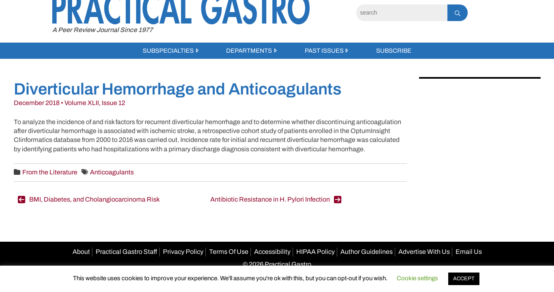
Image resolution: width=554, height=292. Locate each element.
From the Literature (49, 172)
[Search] (401, 12)
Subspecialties (168, 50)
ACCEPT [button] (464, 278)
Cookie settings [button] (417, 278)
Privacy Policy (183, 251)
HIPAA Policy (315, 251)
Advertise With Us (424, 251)
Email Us (469, 251)
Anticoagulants (112, 172)
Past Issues (324, 50)
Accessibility (272, 251)
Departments (249, 50)
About (81, 251)
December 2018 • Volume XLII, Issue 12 (69, 102)
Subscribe (393, 50)
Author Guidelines (366, 251)
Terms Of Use (228, 251)
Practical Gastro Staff (126, 251)
